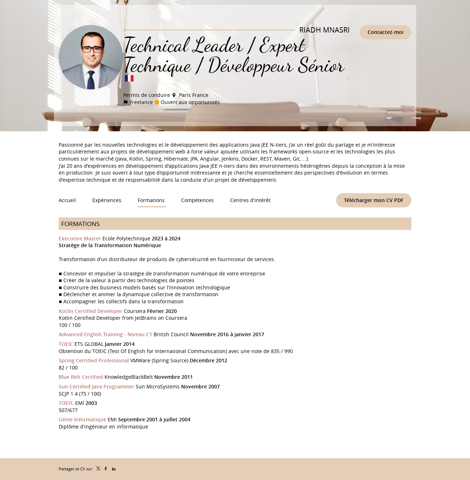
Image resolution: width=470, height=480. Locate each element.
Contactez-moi (385, 32)
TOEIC (66, 344)
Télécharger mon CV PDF (373, 200)
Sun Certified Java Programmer (96, 386)
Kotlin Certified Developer (90, 311)
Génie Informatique (82, 419)
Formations (80, 224)
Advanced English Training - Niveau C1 (105, 334)
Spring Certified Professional (94, 360)
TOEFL (66, 403)
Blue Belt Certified (81, 376)
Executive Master (80, 238)
